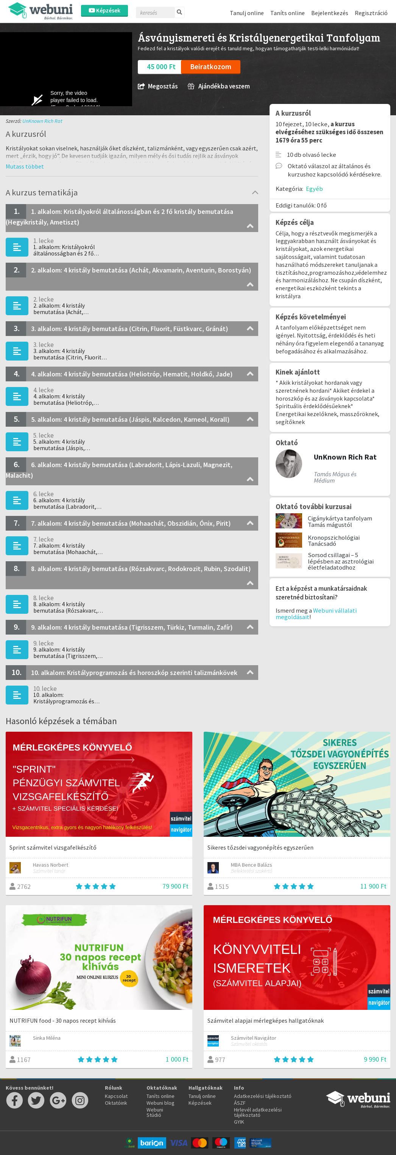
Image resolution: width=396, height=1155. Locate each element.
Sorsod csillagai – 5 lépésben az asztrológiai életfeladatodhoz (341, 561)
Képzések (104, 10)
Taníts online (287, 13)
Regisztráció (371, 13)
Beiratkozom (210, 66)
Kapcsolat (116, 1096)
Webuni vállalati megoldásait (316, 613)
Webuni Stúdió (155, 1112)
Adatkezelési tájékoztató (263, 1096)
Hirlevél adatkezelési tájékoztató (258, 1112)
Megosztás (158, 86)
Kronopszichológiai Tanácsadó (334, 540)
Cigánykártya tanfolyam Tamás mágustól (340, 521)
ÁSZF (240, 1102)
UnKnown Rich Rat (42, 121)
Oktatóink (116, 1102)
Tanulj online (247, 13)
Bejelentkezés (329, 13)
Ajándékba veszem (219, 86)
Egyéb (314, 188)
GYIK (239, 1121)
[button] (25, 166)
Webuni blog (161, 1102)
